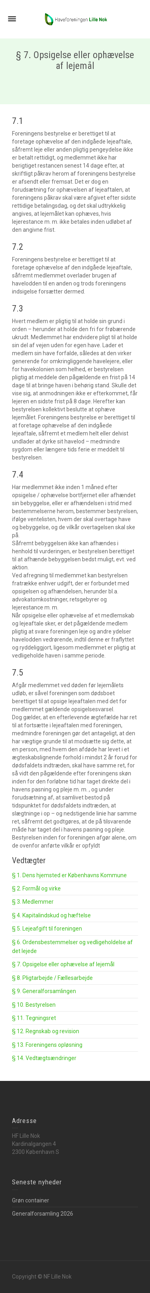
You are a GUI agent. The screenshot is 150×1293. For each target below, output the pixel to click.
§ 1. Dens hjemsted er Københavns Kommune (69, 875)
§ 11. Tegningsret (34, 1018)
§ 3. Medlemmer (33, 901)
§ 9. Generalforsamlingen (44, 991)
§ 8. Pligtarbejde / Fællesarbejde (52, 978)
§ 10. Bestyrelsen (34, 1005)
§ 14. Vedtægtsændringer (44, 1058)
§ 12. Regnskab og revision (45, 1031)
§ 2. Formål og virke (36, 888)
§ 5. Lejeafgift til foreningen (47, 928)
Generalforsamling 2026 (42, 1213)
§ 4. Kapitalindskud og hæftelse (51, 915)
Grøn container (30, 1200)
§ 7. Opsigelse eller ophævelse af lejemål (63, 964)
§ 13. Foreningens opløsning (47, 1045)
